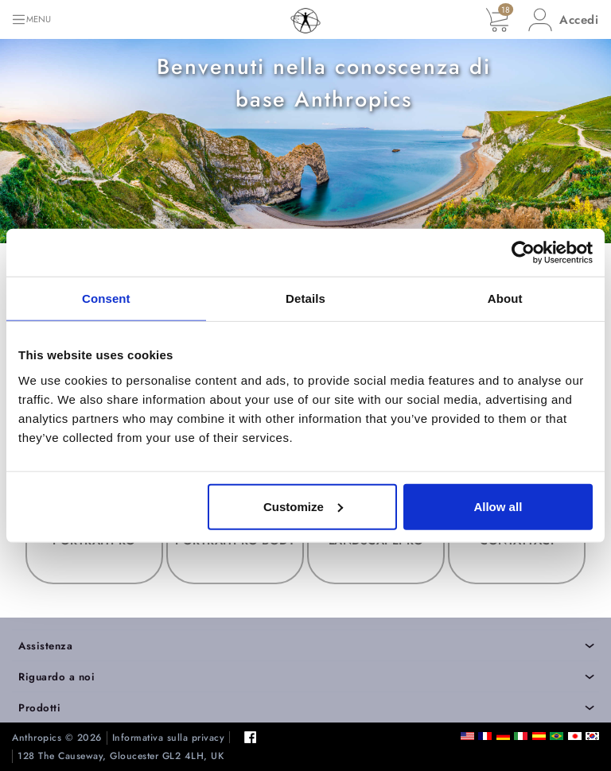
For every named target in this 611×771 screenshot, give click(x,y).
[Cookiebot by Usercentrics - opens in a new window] (523, 253)
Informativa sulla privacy (168, 738)
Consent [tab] (106, 298)
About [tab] (505, 298)
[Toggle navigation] (31, 19)
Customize (303, 506)
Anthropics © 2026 (57, 738)
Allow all (497, 506)
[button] (563, 20)
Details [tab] (305, 298)
